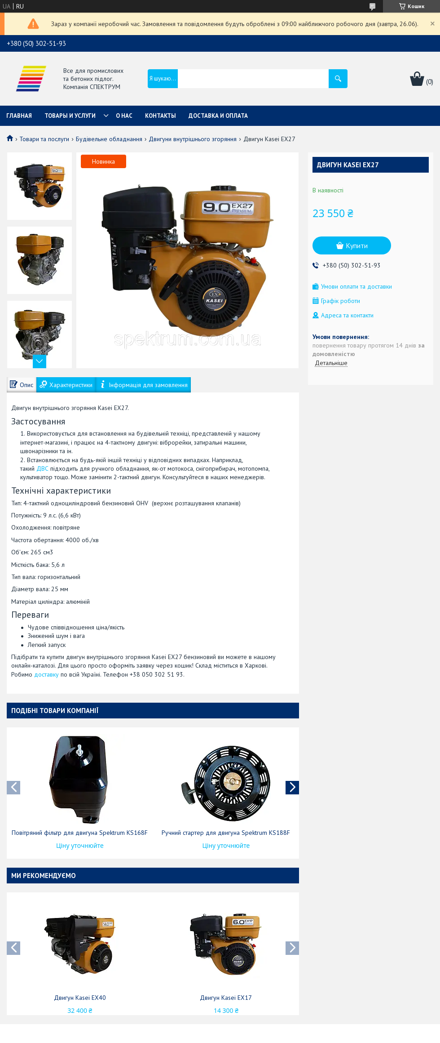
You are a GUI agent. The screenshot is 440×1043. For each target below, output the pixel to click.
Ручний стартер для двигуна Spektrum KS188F (226, 833)
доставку (46, 674)
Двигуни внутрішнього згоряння (193, 139)
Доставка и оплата (218, 116)
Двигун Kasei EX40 (80, 998)
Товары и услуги (70, 116)
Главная (19, 116)
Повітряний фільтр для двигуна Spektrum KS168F (80, 833)
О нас (124, 116)
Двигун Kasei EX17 (226, 998)
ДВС (42, 468)
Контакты (160, 116)
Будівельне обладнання (109, 139)
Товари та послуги (44, 139)
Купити (357, 245)
